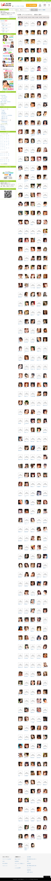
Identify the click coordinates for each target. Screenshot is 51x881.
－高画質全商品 (4, 121)
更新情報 (2, 20)
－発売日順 (3, 112)
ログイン (43, 2)
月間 (6, 25)
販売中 (5, 97)
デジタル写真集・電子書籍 (18, 6)
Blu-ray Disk (3, 98)
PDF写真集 (3, 128)
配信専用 (2, 126)
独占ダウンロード (4, 124)
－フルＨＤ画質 (4, 123)
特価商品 (2, 104)
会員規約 (29, 863)
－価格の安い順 (4, 116)
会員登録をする (12, 16)
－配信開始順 (3, 113)
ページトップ (47, 876)
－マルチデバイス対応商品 (6, 115)
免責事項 (29, 870)
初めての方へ (48, 2)
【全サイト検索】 (42, 9)
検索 (34, 9)
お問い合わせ (30, 872)
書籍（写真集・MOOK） (6, 101)
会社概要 (29, 856)
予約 (2, 97)
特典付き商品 (3, 103)
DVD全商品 (3, 95)
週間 (3, 25)
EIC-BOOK (5, 863)
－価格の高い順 (4, 118)
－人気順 (2, 110)
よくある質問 (18, 867)
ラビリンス (5, 865)
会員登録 (17, 861)
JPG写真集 (3, 129)
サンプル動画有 (4, 163)
